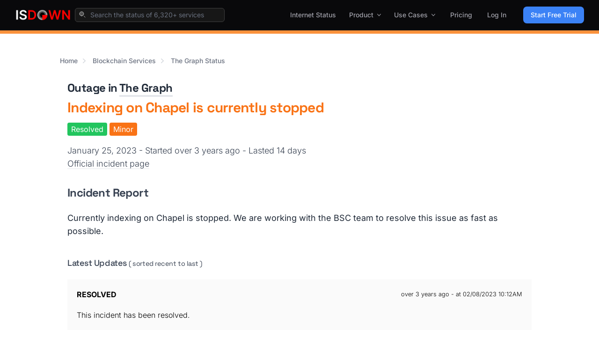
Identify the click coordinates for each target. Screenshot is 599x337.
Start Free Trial (554, 15)
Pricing (461, 15)
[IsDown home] (43, 15)
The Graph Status (198, 61)
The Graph (146, 88)
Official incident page (108, 163)
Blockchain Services (124, 61)
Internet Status (313, 15)
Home (69, 61)
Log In (496, 15)
